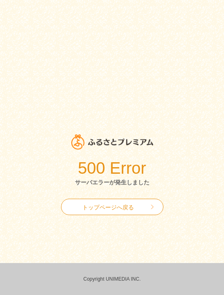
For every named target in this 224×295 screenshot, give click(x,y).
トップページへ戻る (108, 207)
